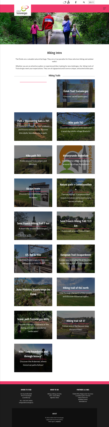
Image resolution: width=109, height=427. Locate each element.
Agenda (52, 397)
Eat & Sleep (56, 395)
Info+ (50, 395)
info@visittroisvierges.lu (26, 402)
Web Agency (52, 421)
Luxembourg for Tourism (83, 395)
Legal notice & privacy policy (54, 419)
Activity (59, 394)
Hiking (54, 394)
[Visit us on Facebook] (76, 2)
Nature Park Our (83, 397)
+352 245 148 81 (27, 400)
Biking (49, 394)
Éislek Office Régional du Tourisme (83, 394)
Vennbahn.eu (83, 401)
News (57, 397)
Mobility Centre (83, 399)
